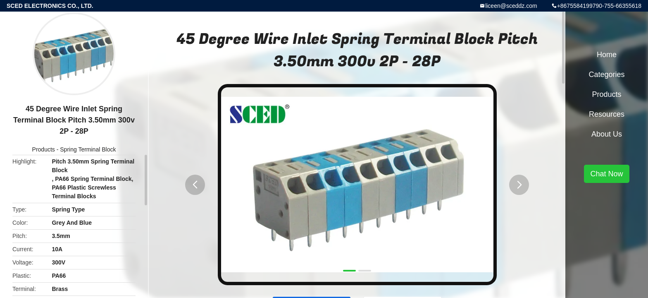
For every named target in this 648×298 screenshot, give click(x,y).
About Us (606, 134)
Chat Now (606, 174)
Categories (606, 74)
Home (607, 54)
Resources (606, 114)
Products (43, 149)
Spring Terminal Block (88, 149)
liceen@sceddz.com (511, 5)
